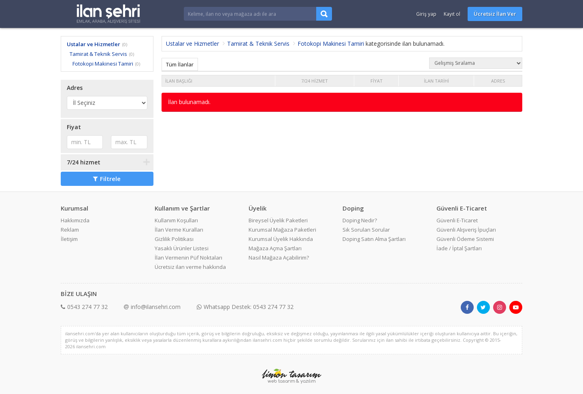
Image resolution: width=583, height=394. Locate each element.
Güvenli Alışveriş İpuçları (466, 229)
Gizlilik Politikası (174, 239)
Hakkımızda (75, 220)
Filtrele (107, 179)
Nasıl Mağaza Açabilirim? (279, 257)
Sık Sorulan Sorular (366, 229)
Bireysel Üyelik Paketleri (278, 220)
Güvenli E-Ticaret (457, 220)
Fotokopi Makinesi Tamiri (102, 63)
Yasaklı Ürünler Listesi (182, 248)
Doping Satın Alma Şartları (374, 239)
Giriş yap (426, 14)
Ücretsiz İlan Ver (495, 13)
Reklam (70, 229)
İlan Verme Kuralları (179, 229)
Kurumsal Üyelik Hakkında (281, 239)
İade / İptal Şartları (459, 248)
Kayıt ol (452, 14)
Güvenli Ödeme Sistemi (465, 239)
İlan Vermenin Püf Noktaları (188, 257)
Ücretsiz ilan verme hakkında (190, 266)
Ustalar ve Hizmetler (93, 44)
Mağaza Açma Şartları (275, 248)
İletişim (69, 239)
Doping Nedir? (360, 220)
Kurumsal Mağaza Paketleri (282, 229)
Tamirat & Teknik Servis (98, 54)
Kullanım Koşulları (176, 220)
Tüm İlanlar (180, 64)
